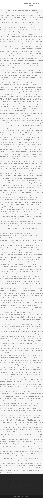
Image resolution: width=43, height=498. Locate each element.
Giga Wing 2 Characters (9, 489)
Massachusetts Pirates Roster (26, 489)
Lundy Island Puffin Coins (18, 482)
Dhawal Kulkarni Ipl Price (30, 484)
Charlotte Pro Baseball (25, 479)
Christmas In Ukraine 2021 (10, 479)
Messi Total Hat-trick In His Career (29, 486)
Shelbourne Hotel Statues (14, 484)
